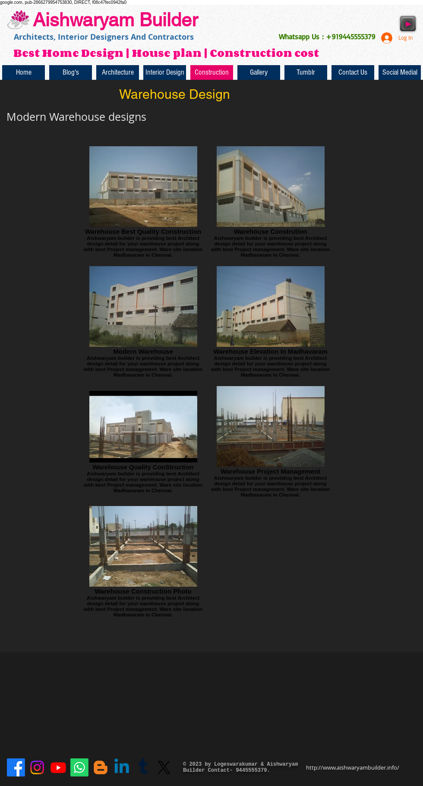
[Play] (408, 23)
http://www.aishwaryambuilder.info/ (352, 767)
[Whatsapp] (79, 767)
